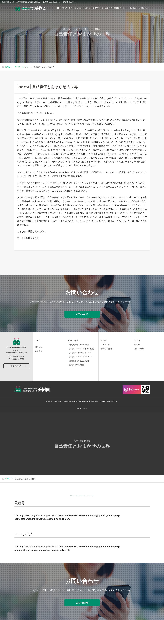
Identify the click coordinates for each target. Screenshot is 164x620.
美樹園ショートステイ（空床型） (82, 348)
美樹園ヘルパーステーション (80, 356)
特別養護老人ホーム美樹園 (79, 344)
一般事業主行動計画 (53, 401)
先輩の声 (137, 344)
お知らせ (108, 8)
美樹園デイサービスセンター (80, 352)
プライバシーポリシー (109, 401)
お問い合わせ (144, 8)
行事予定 (87, 8)
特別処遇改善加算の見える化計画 (75, 401)
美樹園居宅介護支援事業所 (79, 360)
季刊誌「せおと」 (121, 8)
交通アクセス (98, 8)
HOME (57, 8)
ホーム (37, 340)
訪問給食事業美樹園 (77, 364)
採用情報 (133, 8)
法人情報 (78, 8)
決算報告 (94, 401)
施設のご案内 (67, 8)
